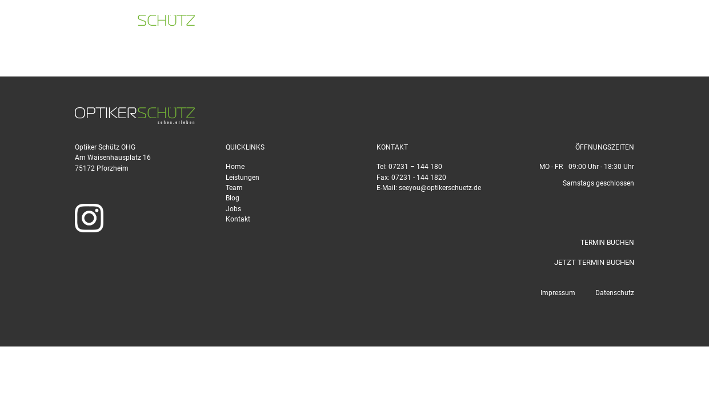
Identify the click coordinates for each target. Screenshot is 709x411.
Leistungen (242, 178)
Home (235, 167)
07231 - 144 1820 (418, 178)
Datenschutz (614, 293)
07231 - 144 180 (449, 23)
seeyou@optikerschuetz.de (559, 23)
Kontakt (238, 219)
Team (234, 188)
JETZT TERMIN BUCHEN (594, 262)
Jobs (233, 209)
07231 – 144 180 (415, 167)
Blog (232, 198)
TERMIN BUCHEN (661, 23)
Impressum (557, 293)
